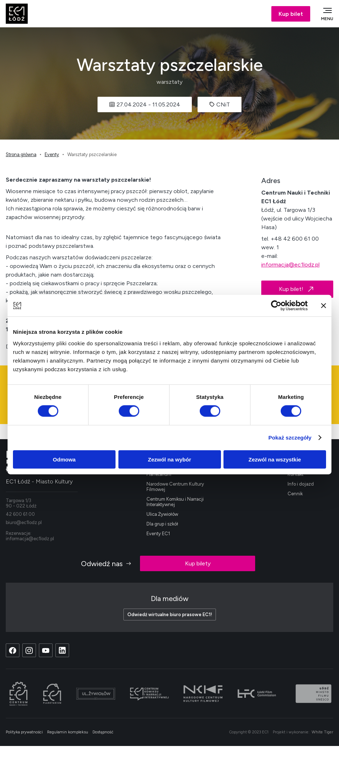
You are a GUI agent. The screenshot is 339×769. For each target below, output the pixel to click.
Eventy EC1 (158, 533)
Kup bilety (198, 563)
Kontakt (295, 474)
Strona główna (21, 154)
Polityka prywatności (24, 732)
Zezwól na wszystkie (275, 459)
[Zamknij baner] (323, 305)
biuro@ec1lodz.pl (24, 522)
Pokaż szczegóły (290, 437)
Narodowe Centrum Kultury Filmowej (175, 486)
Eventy (52, 154)
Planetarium (158, 474)
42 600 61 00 (20, 514)
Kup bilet (291, 13)
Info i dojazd (301, 484)
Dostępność (102, 732)
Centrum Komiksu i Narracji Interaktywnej (175, 501)
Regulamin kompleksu (67, 732)
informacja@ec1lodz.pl (290, 264)
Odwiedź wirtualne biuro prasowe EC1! (169, 614)
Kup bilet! (297, 289)
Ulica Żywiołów (162, 514)
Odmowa (64, 459)
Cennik (295, 493)
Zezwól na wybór (169, 459)
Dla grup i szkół (162, 524)
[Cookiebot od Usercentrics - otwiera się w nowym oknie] (276, 305)
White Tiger (322, 732)
